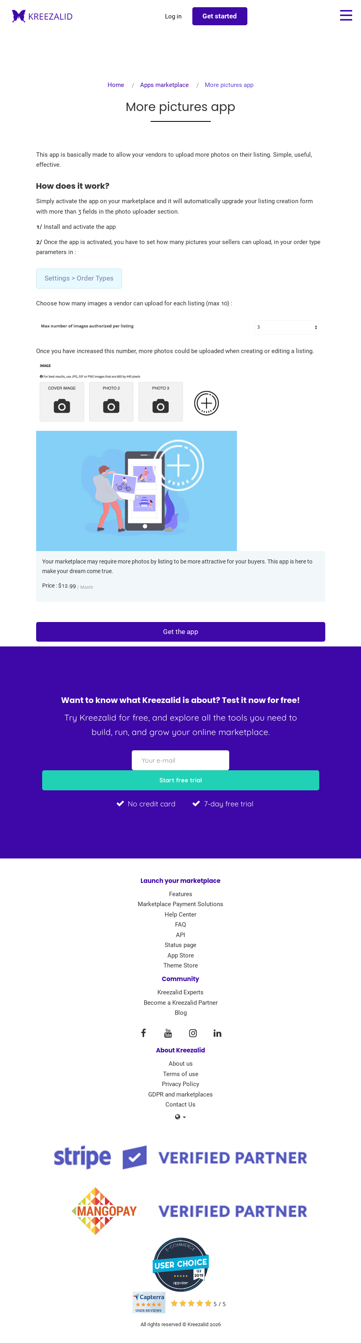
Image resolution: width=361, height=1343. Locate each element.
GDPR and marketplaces (180, 1094)
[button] (180, 1117)
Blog (181, 1012)
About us (181, 1063)
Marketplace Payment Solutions (180, 904)
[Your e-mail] (180, 760)
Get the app (180, 632)
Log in (173, 16)
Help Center (180, 914)
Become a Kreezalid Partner (181, 1002)
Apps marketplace (164, 85)
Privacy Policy (180, 1084)
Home (116, 85)
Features (180, 894)
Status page (180, 945)
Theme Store (180, 965)
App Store (180, 955)
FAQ (180, 924)
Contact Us (180, 1104)
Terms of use (180, 1074)
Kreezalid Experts (180, 992)
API (180, 935)
